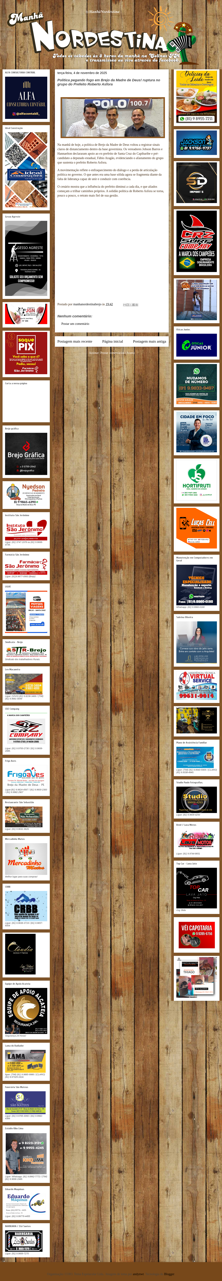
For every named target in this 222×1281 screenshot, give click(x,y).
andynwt (138, 1274)
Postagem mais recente (74, 341)
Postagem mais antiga (149, 341)
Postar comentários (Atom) (117, 353)
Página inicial (112, 341)
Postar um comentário (75, 323)
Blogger (169, 1274)
